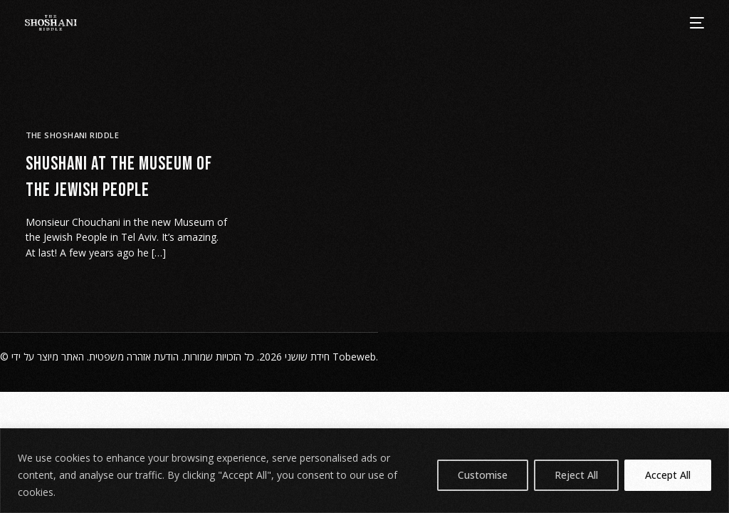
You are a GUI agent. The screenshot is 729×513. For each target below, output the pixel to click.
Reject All (576, 475)
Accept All (668, 475)
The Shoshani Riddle (72, 135)
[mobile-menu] (696, 23)
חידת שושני (307, 356)
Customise (483, 475)
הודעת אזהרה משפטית (134, 356)
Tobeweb (354, 356)
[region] (364, 470)
